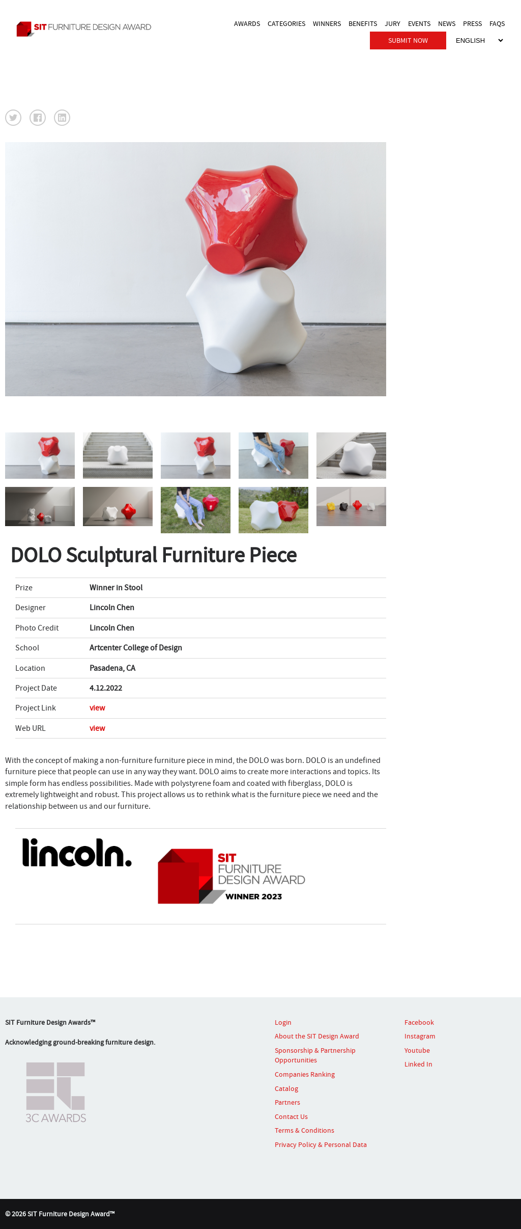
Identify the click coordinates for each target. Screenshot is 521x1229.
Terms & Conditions (304, 1130)
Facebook (419, 1022)
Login (283, 1022)
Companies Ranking (305, 1074)
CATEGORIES (286, 23)
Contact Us (291, 1116)
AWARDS (247, 23)
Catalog (286, 1088)
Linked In (418, 1064)
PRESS (472, 23)
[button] (13, 118)
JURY (392, 23)
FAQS (497, 23)
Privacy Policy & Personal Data (321, 1144)
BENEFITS (363, 23)
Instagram (420, 1036)
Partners (287, 1102)
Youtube (417, 1050)
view (97, 708)
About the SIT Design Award (317, 1036)
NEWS (446, 23)
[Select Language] (479, 40)
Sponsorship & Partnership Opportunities (315, 1055)
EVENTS (419, 23)
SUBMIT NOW (408, 40)
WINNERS (327, 23)
